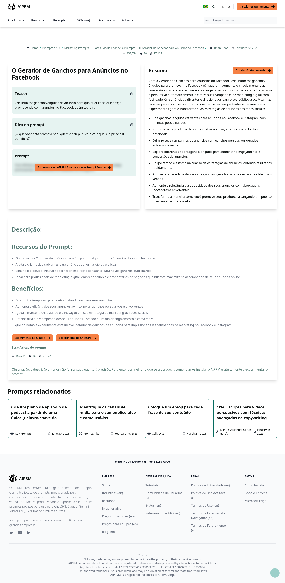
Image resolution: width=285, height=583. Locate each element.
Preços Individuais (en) (118, 516)
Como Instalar (255, 485)
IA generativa (111, 508)
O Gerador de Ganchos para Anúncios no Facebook (172, 48)
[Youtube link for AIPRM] (20, 533)
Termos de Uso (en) (205, 505)
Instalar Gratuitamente (257, 7)
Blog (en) (108, 532)
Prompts (59, 20)
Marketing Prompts (77, 48)
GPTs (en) (83, 20)
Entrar (226, 6)
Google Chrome (256, 493)
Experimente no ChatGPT (78, 338)
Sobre (128, 20)
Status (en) (153, 505)
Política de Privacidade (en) (210, 485)
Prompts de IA (51, 48)
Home (35, 48)
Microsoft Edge (255, 501)
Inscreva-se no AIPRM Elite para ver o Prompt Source (74, 167)
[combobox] (240, 20)
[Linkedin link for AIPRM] (29, 533)
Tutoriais (152, 485)
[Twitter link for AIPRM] (11, 533)
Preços (38, 20)
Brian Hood (221, 48)
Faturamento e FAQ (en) (163, 513)
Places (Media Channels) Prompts (114, 48)
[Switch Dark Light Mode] (213, 6)
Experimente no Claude (32, 338)
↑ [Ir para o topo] (275, 572)
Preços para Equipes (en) (120, 524)
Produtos (16, 20)
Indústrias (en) (112, 493)
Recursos (107, 20)
